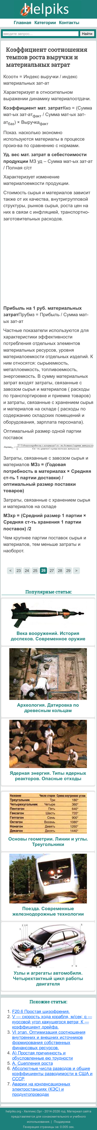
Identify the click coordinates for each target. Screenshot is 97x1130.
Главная (22, 22)
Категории (45, 22)
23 (19, 570)
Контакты (69, 22)
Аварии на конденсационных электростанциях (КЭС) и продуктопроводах (41, 1089)
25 (35, 570)
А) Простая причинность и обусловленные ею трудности (42, 1056)
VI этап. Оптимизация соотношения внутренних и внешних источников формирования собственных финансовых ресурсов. (48, 1040)
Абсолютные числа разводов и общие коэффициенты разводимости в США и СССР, (52, 1073)
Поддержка (62, 1122)
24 (27, 570)
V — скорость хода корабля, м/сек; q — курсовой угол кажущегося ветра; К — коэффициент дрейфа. (52, 1022)
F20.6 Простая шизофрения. (41, 1011)
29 (68, 570)
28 (60, 570)
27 (52, 570)
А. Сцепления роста (32, 1063)
